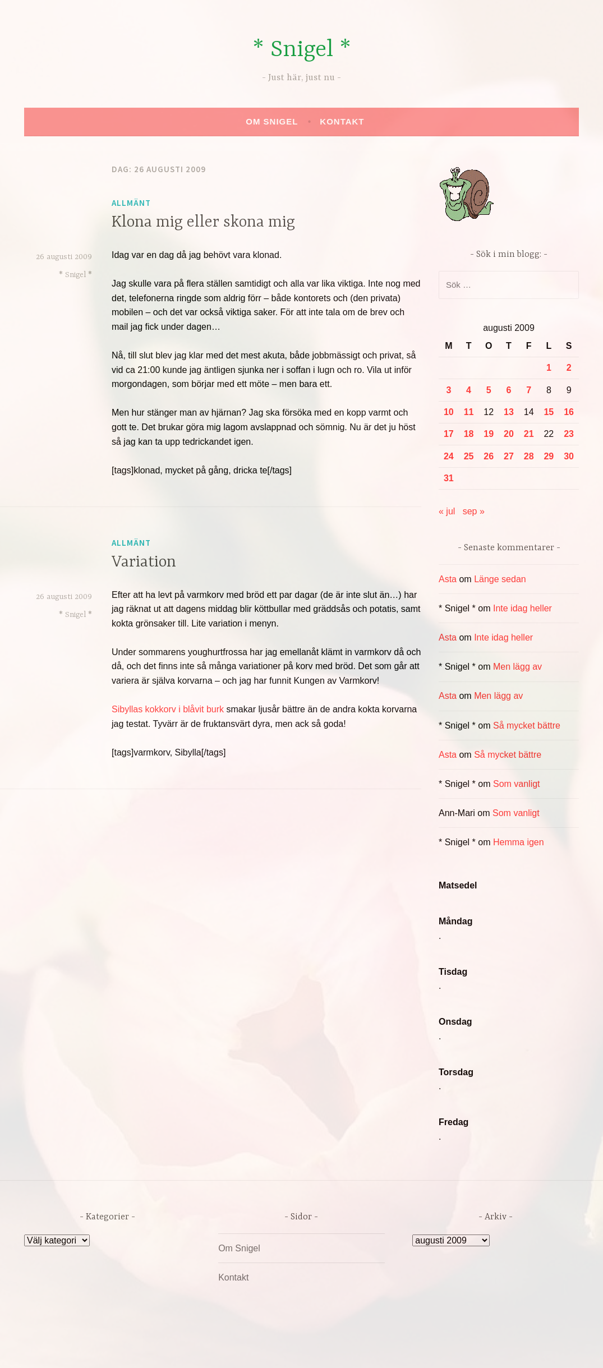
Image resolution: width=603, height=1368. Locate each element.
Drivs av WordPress (218, 1347)
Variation (144, 563)
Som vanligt (516, 784)
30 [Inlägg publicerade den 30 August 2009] (569, 456)
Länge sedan (500, 579)
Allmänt (131, 202)
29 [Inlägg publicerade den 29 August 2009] (549, 456)
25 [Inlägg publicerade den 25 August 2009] (469, 456)
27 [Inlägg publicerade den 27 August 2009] (509, 456)
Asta (448, 579)
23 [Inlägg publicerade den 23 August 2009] (569, 434)
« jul (447, 511)
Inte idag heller (522, 608)
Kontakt (342, 121)
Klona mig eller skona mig (203, 223)
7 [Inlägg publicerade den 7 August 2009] (528, 390)
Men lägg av (517, 666)
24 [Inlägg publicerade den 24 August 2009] (449, 456)
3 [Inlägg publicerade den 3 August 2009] (448, 390)
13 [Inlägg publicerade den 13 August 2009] (509, 412)
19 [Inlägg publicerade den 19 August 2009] (489, 434)
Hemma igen (518, 842)
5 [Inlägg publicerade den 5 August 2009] (488, 390)
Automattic (406, 1347)
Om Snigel (272, 121)
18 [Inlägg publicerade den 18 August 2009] (469, 434)
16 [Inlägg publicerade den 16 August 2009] (569, 412)
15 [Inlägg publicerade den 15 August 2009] (549, 412)
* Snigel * (301, 50)
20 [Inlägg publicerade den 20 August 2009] (509, 434)
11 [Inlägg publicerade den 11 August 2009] (469, 412)
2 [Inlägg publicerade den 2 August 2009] (569, 367)
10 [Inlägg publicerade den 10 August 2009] (449, 412)
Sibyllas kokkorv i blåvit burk (168, 709)
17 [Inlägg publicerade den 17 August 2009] (449, 434)
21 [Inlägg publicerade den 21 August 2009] (529, 434)
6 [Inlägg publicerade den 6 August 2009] (509, 390)
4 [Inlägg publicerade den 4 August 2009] (468, 390)
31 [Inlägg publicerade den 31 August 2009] (449, 478)
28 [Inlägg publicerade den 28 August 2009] (529, 456)
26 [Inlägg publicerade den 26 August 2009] (489, 456)
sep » (474, 511)
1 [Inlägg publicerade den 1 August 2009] (548, 367)
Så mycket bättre (526, 725)
